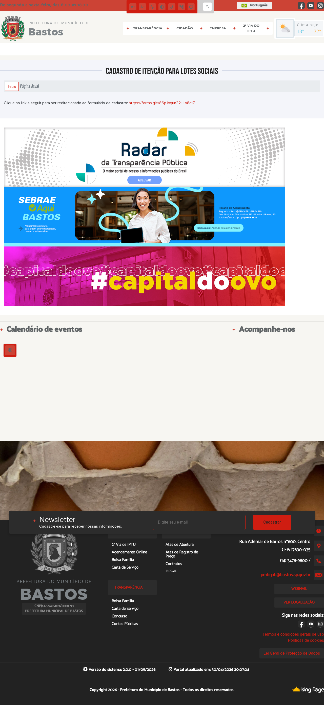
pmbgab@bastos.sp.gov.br (285, 575)
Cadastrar (272, 522)
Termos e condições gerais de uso (293, 634)
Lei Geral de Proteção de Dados (292, 653)
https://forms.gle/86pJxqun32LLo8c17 (162, 103)
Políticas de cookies (306, 640)
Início (12, 86)
